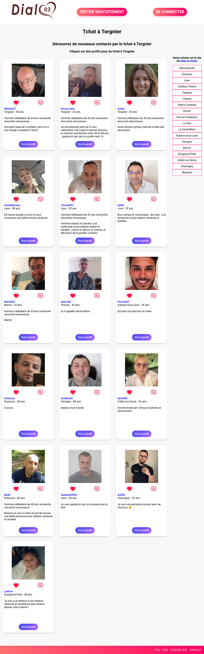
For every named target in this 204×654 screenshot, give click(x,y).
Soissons (187, 74)
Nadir (7, 494)
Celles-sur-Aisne (187, 160)
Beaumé (187, 172)
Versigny (187, 141)
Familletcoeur (12, 205)
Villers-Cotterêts (187, 104)
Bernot (187, 147)
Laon (187, 80)
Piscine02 (123, 301)
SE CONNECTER (170, 12)
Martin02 (9, 301)
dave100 (66, 301)
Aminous (9, 398)
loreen (121, 108)
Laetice (8, 591)
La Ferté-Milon (186, 129)
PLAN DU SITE (178, 650)
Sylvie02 (122, 398)
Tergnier (187, 92)
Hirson (187, 111)
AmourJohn (68, 108)
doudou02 (67, 398)
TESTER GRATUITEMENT (101, 12)
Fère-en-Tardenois (187, 117)
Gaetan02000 (69, 494)
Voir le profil (28, 144)
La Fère (187, 123)
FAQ (157, 650)
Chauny (187, 98)
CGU (165, 650)
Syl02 (120, 205)
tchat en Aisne (188, 61)
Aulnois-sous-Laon (187, 135)
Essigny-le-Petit (187, 154)
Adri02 (121, 494)
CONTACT (196, 650)
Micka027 (10, 108)
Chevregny (187, 166)
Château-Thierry (187, 86)
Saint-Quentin (187, 68)
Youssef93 (67, 205)
